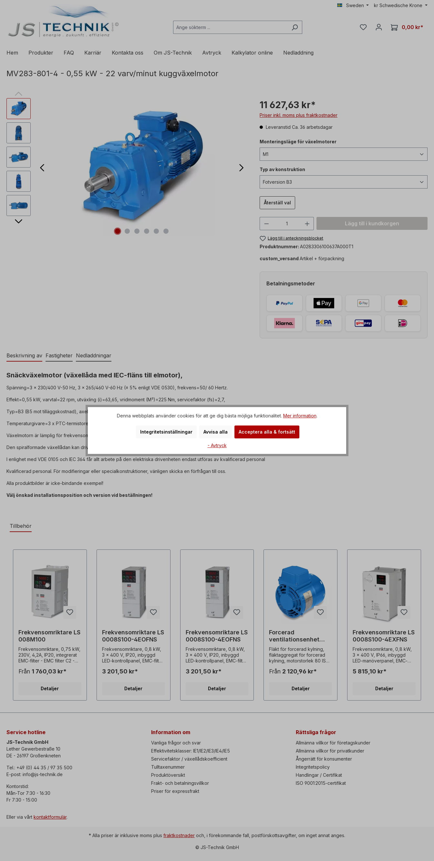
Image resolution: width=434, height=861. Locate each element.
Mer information (299, 415)
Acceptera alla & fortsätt (267, 432)
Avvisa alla (215, 432)
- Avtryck (217, 445)
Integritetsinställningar (166, 432)
